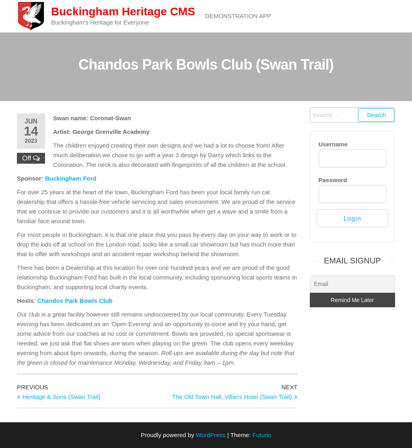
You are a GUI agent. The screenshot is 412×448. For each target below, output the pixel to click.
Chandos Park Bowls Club (75, 300)
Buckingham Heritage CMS (123, 11)
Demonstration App (238, 15)
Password (333, 180)
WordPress (211, 435)
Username (333, 144)
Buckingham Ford (71, 178)
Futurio (261, 435)
